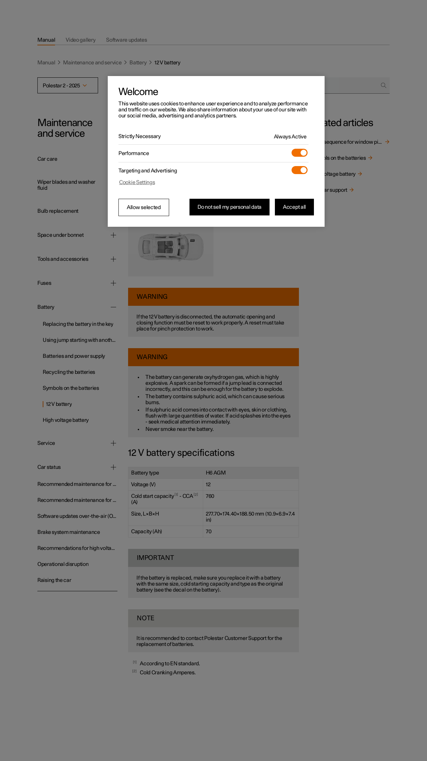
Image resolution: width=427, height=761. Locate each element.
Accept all (294, 207)
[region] (216, 151)
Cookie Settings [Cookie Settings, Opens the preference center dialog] (137, 182)
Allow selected (144, 207)
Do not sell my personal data (229, 207)
